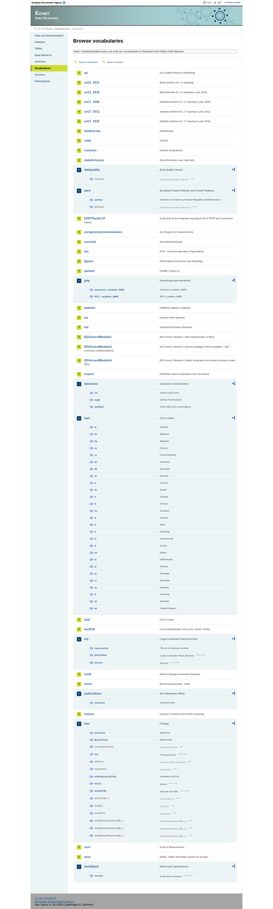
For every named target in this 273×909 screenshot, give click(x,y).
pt (95, 573)
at (95, 427)
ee (95, 476)
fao (86, 251)
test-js (97, 783)
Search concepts (115, 62)
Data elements (43, 55)
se (95, 587)
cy (95, 448)
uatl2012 (99, 406)
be (95, 434)
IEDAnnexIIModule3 (98, 346)
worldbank (91, 866)
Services (40, 74)
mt (95, 552)
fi (95, 496)
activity (98, 199)
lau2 (87, 619)
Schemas (40, 61)
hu (95, 510)
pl (95, 566)
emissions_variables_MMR (109, 289)
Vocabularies (43, 68)
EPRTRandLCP (94, 218)
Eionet (49, 29)
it (95, 524)
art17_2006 (91, 101)
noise (88, 684)
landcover (91, 383)
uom (87, 847)
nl (95, 559)
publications (93, 693)
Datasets (40, 42)
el (95, 483)
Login (209, 2)
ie (95, 517)
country (98, 875)
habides (89, 307)
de (95, 462)
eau (96, 754)
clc (96, 392)
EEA (50, 2)
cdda (87, 140)
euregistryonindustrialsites (103, 232)
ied (86, 327)
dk (95, 469)
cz (95, 455)
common (90, 150)
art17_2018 (91, 121)
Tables (38, 48)
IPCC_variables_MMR (106, 296)
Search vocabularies (88, 62)
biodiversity (92, 131)
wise (87, 856)
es (95, 489)
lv (95, 545)
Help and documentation (49, 35)
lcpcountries (101, 648)
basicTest (99, 732)
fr (95, 503)
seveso (89, 714)
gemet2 (89, 271)
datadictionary (94, 160)
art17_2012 (91, 111)
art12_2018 (91, 92)
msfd (87, 674)
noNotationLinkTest (105, 776)
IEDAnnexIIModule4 (98, 360)
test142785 (100, 791)
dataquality (92, 169)
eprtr (87, 190)
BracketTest (101, 739)
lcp (86, 639)
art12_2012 (91, 82)
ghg (87, 280)
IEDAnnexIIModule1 (98, 337)
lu (95, 538)
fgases (89, 261)
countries (99, 702)
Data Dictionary (62, 29)
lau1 (87, 418)
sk (95, 601)
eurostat (90, 241)
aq (86, 72)
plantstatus (100, 655)
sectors (98, 662)
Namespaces (42, 81)
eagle (97, 399)
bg (95, 441)
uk (95, 608)
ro (95, 580)
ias (86, 317)
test (86, 723)
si (95, 594)
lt (95, 531)
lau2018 (89, 629)
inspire (89, 374)
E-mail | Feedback (45, 898)
